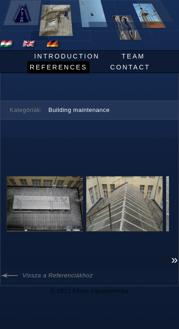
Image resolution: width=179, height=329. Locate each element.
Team (133, 56)
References (58, 67)
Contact (130, 67)
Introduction (67, 56)
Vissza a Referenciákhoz (57, 275)
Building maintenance (79, 109)
